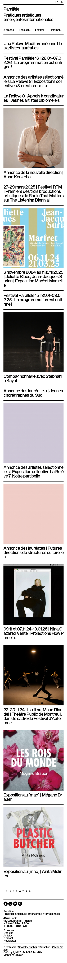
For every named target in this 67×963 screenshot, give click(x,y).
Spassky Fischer (27, 946)
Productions (25, 29)
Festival (39, 29)
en (61, 1)
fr (56, 1)
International (57, 29)
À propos (8, 29)
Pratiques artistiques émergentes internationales (31, 913)
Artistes (8, 935)
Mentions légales (13, 954)
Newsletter (9, 940)
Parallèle (11, 8)
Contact (8, 938)
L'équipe (8, 932)
